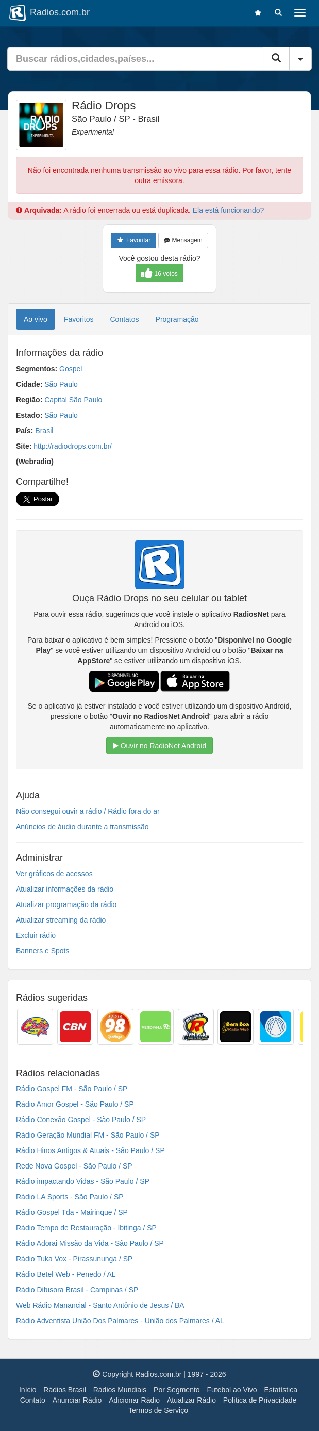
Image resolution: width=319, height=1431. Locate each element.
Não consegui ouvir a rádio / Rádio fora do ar (88, 811)
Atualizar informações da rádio (64, 889)
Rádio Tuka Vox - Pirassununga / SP (74, 1259)
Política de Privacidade (259, 1400)
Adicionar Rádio (134, 1400)
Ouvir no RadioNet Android (159, 746)
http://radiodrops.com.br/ (72, 446)
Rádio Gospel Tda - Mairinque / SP (72, 1212)
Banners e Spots (43, 951)
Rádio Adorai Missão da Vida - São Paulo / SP (90, 1243)
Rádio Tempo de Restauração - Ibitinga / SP (86, 1228)
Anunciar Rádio (77, 1400)
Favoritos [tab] (79, 319)
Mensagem (183, 240)
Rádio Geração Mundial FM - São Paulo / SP (88, 1135)
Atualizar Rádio (191, 1400)
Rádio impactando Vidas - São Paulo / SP (82, 1181)
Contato (32, 1400)
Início (27, 1390)
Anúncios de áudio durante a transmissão (82, 827)
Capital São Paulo (73, 400)
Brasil (44, 430)
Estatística (280, 1390)
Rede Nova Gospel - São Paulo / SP (74, 1166)
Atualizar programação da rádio (66, 904)
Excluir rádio (36, 935)
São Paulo (61, 384)
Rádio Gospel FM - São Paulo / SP (71, 1088)
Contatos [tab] (124, 319)
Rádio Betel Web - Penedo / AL (66, 1274)
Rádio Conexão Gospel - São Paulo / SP (81, 1119)
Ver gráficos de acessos (54, 873)
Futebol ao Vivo (232, 1390)
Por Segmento (177, 1390)
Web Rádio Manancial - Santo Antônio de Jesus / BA (100, 1305)
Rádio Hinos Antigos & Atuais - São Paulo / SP (90, 1150)
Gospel (70, 369)
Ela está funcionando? (228, 210)
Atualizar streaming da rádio (61, 920)
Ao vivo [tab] (35, 319)
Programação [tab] (177, 319)
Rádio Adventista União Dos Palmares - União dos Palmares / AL (120, 1321)
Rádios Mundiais (120, 1390)
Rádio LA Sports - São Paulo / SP (70, 1197)
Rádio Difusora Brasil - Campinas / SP (77, 1290)
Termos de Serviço (158, 1410)
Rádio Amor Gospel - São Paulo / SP (75, 1104)
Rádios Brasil (64, 1390)
